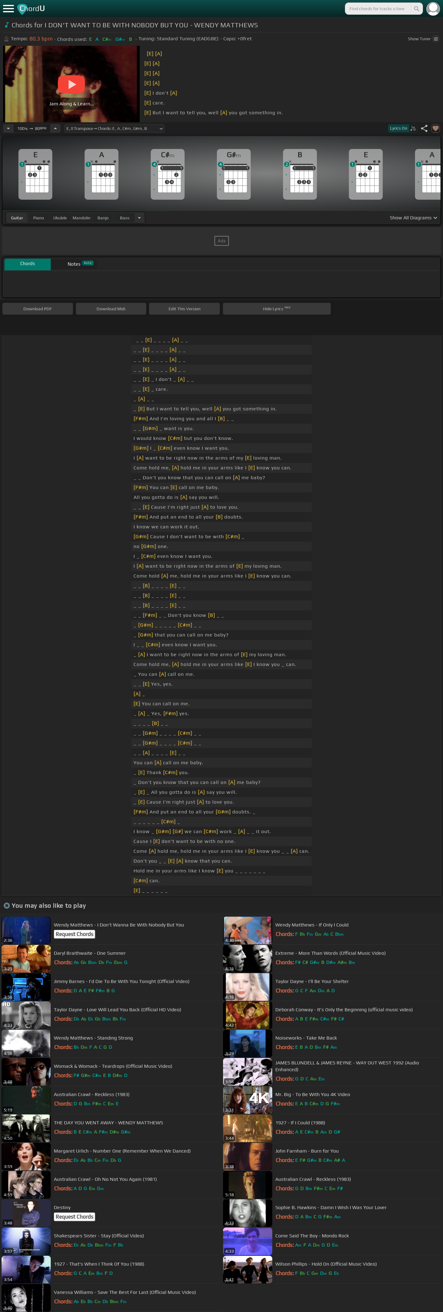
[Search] (416, 8)
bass (125, 217)
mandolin (81, 217)
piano (38, 217)
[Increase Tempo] (55, 128)
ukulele (60, 217)
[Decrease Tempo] (8, 128)
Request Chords (74, 934)
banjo (103, 217)
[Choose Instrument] (139, 217)
